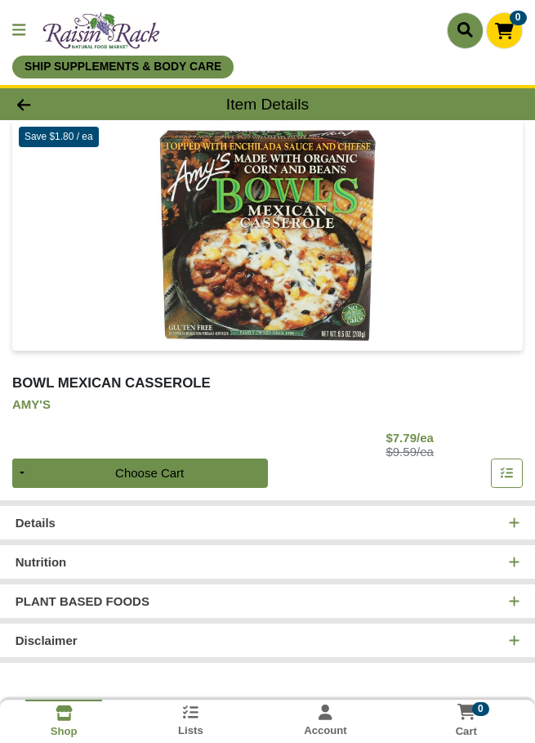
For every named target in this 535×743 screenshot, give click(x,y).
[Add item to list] (507, 473)
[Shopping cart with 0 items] (504, 30)
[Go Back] (76, 104)
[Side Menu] (18, 30)
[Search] (465, 30)
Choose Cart (149, 473)
